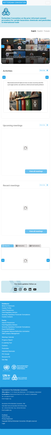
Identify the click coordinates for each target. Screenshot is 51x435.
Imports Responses (8, 322)
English (33, 31)
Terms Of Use (6, 417)
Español (40, 31)
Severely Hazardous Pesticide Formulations (16, 314)
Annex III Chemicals (8, 306)
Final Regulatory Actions (9, 312)
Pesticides (5, 348)
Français (47, 31)
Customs (5, 345)
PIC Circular (5, 354)
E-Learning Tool (7, 343)
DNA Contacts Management (10, 333)
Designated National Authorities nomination (15, 331)
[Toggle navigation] (48, 2)
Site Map (5, 360)
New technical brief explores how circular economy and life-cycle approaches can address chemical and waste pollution (25, 83)
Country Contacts (7, 317)
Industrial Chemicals (8, 351)
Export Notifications (8, 329)
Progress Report (7, 340)
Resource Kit (6, 357)
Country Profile (6, 308)
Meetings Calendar (8, 337)
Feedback (4, 415)
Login (3, 423)
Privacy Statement (7, 419)
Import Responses (8, 310)
